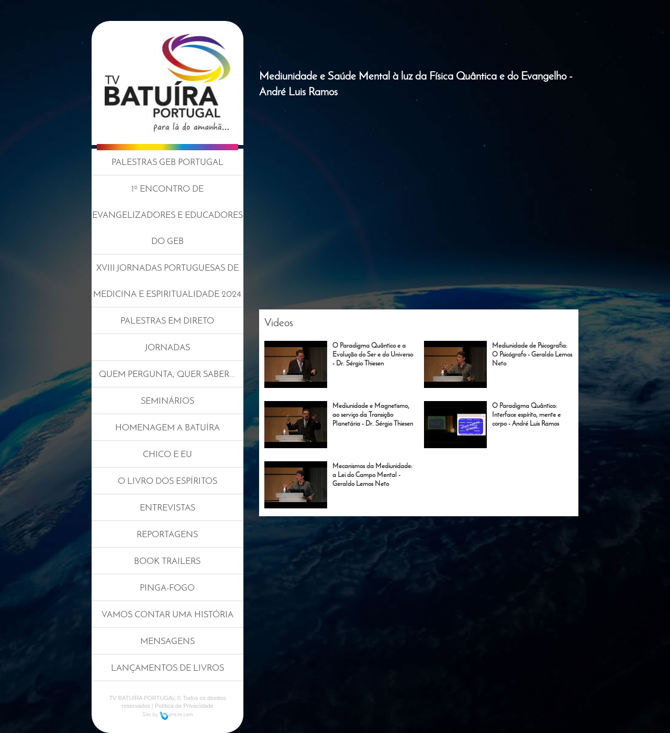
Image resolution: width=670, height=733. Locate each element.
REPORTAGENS (167, 534)
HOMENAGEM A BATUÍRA (167, 427)
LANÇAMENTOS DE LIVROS (167, 667)
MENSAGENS (167, 641)
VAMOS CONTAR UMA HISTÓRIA (167, 614)
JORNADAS (167, 347)
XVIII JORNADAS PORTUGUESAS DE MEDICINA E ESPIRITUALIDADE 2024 (167, 280)
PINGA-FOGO (167, 587)
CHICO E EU (167, 454)
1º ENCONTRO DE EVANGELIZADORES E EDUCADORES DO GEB (167, 214)
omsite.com (176, 714)
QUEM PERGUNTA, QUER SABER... (167, 374)
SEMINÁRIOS (167, 400)
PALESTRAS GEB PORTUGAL (167, 162)
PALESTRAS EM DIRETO (167, 320)
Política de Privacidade (184, 706)
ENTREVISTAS (167, 507)
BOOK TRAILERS (167, 561)
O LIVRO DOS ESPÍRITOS (167, 480)
